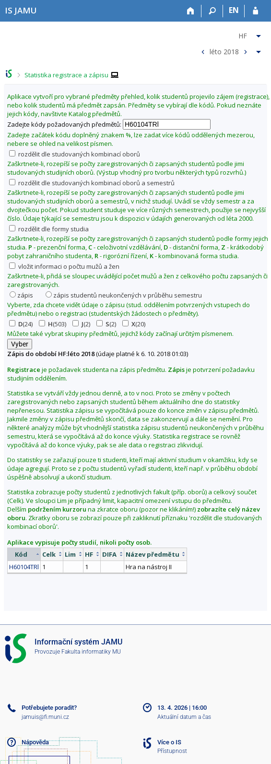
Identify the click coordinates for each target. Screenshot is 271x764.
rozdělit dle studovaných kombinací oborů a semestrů (92, 183)
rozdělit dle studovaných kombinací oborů (74, 154)
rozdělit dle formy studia (49, 229)
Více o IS (169, 742)
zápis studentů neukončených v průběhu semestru (124, 295)
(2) (81, 324)
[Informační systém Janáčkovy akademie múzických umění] (21, 10)
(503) (52, 324)
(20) (133, 324)
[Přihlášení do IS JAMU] (255, 11)
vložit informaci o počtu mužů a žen (64, 266)
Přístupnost (172, 751)
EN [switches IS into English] (234, 10)
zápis (21, 295)
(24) (21, 324)
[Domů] (190, 11)
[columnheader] (24, 554)
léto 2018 (224, 51)
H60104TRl (24, 566)
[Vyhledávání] (212, 11)
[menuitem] (229, 34)
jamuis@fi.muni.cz (45, 717)
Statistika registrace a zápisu (66, 75)
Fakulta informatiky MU (91, 651)
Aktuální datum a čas (184, 717)
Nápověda (35, 742)
